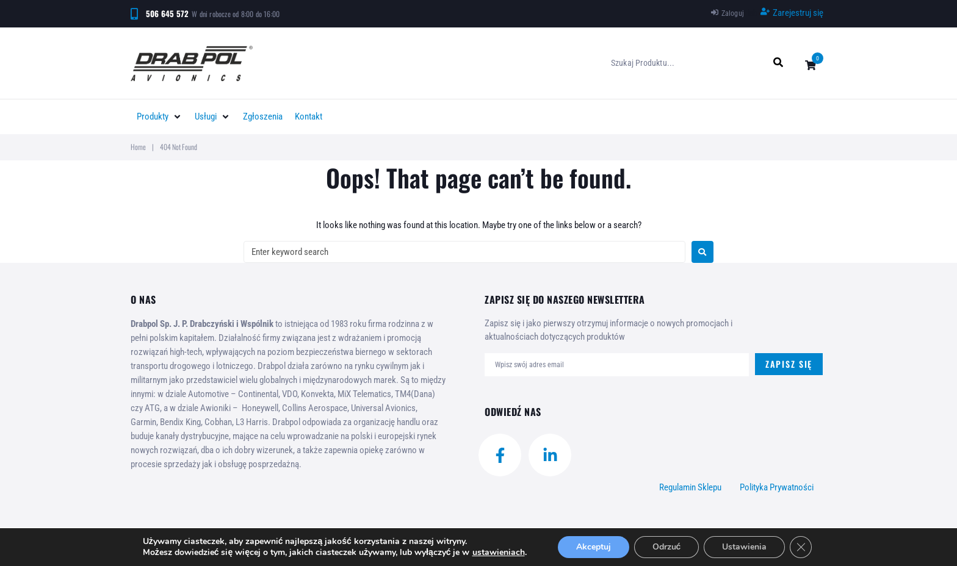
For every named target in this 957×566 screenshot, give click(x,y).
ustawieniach (498, 552)
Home (138, 147)
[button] (160, 116)
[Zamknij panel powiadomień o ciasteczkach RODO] (801, 547)
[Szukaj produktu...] (687, 62)
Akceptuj (593, 547)
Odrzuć (666, 547)
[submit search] (778, 62)
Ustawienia (744, 547)
